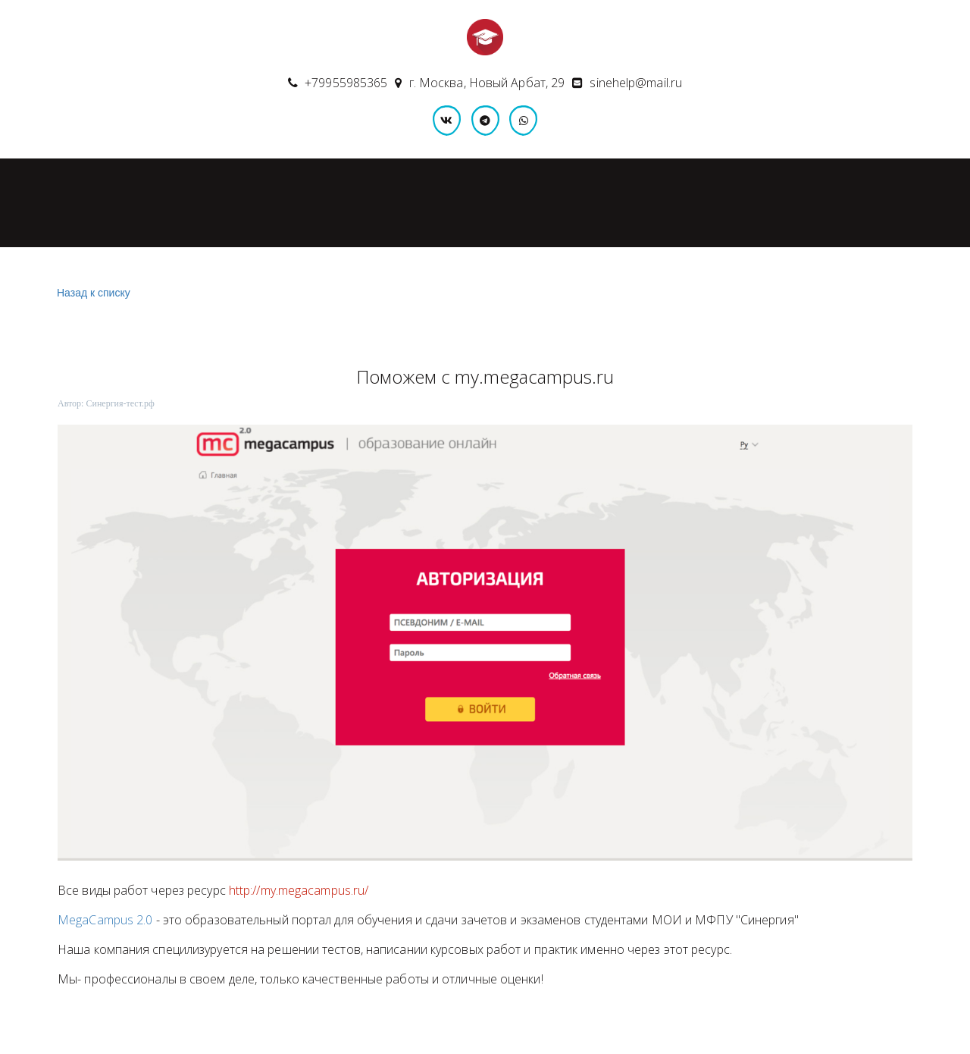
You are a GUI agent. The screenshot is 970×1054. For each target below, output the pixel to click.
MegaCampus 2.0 (105, 919)
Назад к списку (91, 293)
